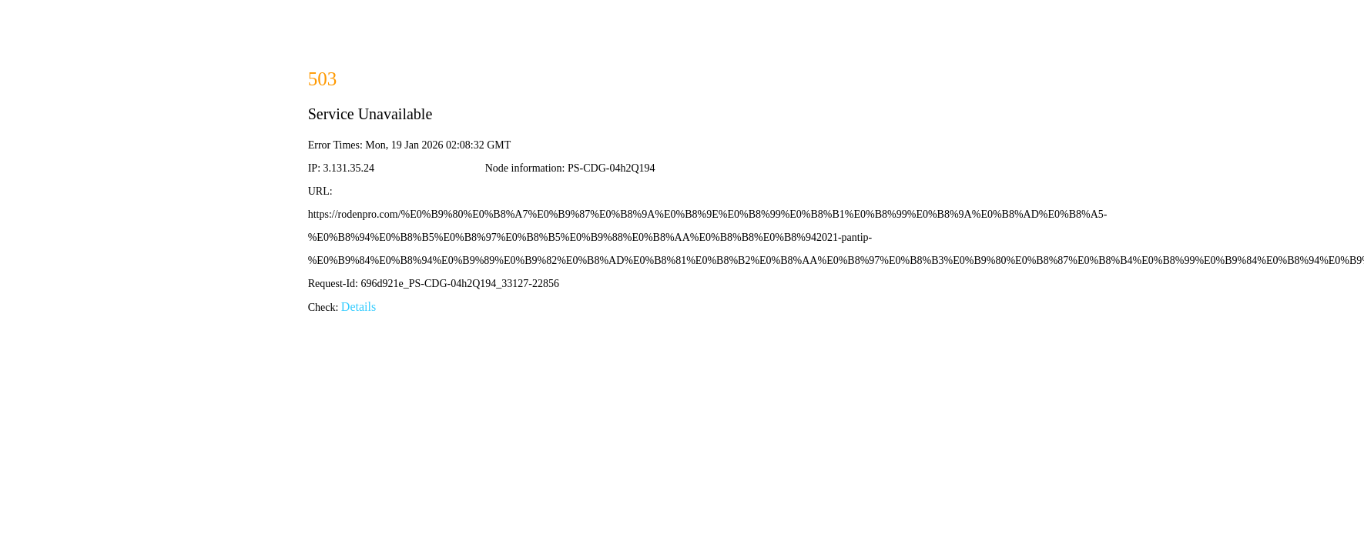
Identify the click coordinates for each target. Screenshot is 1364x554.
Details (358, 306)
